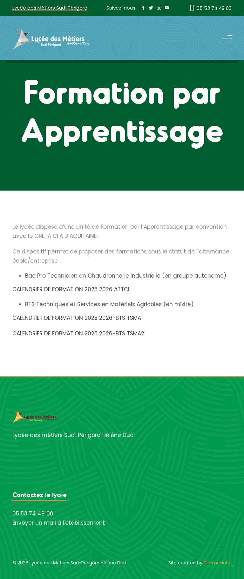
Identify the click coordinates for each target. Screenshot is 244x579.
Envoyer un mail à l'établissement (58, 523)
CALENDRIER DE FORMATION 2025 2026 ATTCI (70, 289)
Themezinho (218, 563)
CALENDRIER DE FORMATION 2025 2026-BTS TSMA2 (78, 333)
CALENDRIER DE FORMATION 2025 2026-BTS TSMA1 (77, 318)
